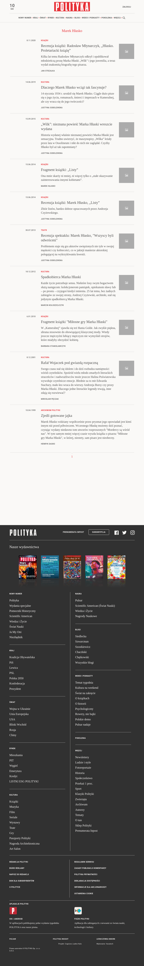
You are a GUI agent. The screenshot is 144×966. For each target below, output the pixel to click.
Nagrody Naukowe (86, 616)
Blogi (77, 18)
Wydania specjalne (20, 605)
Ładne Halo (77, 944)
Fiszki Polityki (81, 919)
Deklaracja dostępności (87, 881)
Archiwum (81, 804)
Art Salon (15, 848)
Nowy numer (25, 18)
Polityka (14, 600)
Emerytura (15, 771)
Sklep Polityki (83, 825)
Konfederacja (17, 683)
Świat (43, 18)
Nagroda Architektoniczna (24, 843)
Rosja (12, 729)
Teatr (12, 827)
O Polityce (14, 887)
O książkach (82, 698)
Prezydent (15, 688)
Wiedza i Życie (18, 621)
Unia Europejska (19, 714)
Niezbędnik (16, 637)
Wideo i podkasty (90, 18)
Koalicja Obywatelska (22, 657)
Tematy (79, 814)
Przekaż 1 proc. (84, 783)
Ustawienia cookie (83, 894)
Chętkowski (82, 657)
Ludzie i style (83, 762)
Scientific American (20, 616)
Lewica (13, 667)
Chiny (12, 735)
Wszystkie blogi (84, 662)
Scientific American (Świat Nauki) (95, 605)
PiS (11, 662)
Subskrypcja (99, 532)
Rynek (51, 18)
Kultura (60, 18)
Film (12, 812)
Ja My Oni (15, 632)
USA (12, 719)
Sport (78, 788)
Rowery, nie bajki (85, 714)
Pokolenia (107, 18)
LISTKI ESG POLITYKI (24, 781)
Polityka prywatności (85, 874)
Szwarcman (82, 641)
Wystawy (14, 822)
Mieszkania (16, 755)
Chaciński (81, 652)
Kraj (35, 18)
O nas (78, 820)
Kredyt (13, 776)
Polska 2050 (16, 678)
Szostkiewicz (82, 646)
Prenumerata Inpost (73, 532)
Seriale (13, 817)
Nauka (69, 18)
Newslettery (82, 757)
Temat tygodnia (84, 682)
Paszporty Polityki (20, 838)
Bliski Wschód (17, 724)
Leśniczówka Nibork (106, 939)
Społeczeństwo (83, 778)
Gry (11, 833)
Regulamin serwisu (84, 862)
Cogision (68, 944)
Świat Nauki (16, 626)
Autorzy (80, 809)
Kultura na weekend (86, 687)
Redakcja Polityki (18, 862)
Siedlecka (80, 636)
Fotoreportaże (83, 767)
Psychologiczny (84, 708)
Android (18, 919)
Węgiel (13, 765)
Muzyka (14, 806)
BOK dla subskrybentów (21, 881)
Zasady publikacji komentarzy (90, 868)
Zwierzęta (81, 799)
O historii (80, 703)
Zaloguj (127, 7)
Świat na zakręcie (85, 693)
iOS (11, 919)
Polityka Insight (61, 939)
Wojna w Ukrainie (19, 708)
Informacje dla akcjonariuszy (90, 887)
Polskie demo (83, 719)
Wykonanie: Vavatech (105, 944)
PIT (11, 760)
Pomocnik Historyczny (22, 610)
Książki (13, 801)
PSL (11, 672)
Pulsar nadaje (83, 724)
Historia (80, 772)
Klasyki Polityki (84, 793)
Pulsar (78, 600)
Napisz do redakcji (19, 874)
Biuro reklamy (17, 868)
